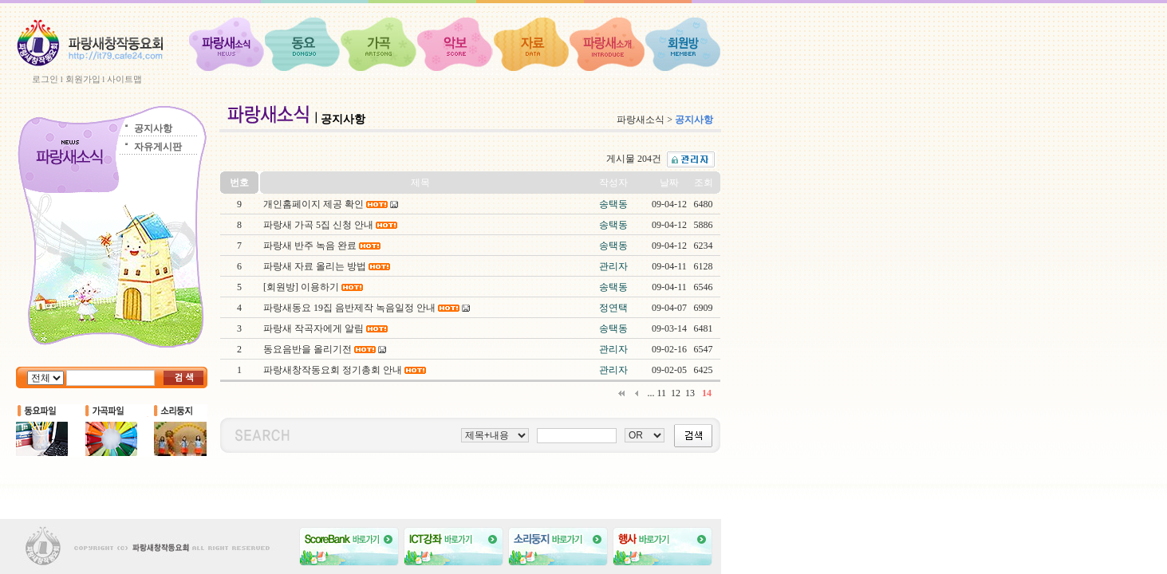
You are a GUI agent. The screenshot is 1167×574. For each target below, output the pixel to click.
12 (675, 393)
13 (690, 393)
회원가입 (83, 79)
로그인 (45, 79)
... (650, 393)
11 (661, 393)
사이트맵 (124, 79)
